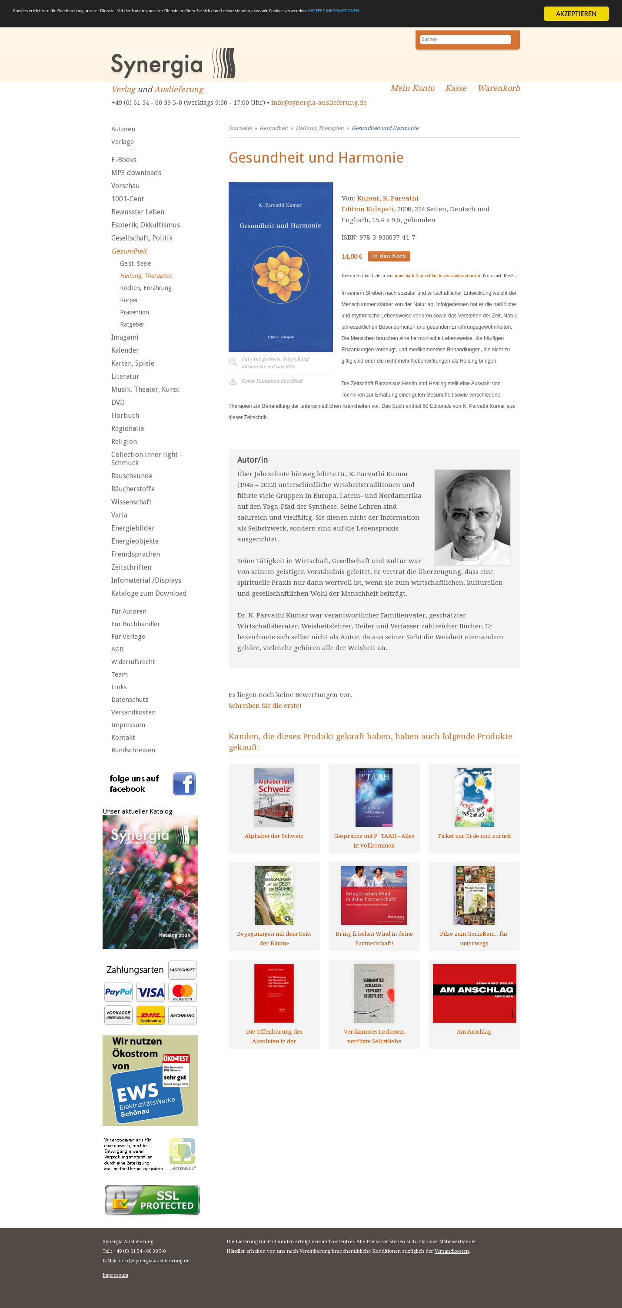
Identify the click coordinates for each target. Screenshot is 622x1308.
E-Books (123, 160)
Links (119, 687)
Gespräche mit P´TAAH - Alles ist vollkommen (374, 841)
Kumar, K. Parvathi (388, 198)
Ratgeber (132, 324)
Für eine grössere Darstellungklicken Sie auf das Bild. (275, 363)
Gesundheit (128, 251)
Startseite (240, 128)
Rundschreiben (133, 750)
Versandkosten (133, 712)
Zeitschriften (131, 567)
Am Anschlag (474, 1031)
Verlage (122, 142)
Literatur (125, 376)
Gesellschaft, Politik (142, 238)
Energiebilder (133, 528)
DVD (118, 402)
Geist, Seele (135, 263)
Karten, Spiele (132, 363)
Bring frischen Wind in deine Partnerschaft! (374, 939)
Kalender (125, 350)
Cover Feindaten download (272, 381)
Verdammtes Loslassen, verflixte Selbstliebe (374, 1036)
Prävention (134, 312)
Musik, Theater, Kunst (145, 389)
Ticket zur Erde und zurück (474, 836)
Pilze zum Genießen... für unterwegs (474, 939)
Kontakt (123, 737)
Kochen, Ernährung (146, 287)
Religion (124, 441)
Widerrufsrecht (133, 662)
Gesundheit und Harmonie (385, 128)
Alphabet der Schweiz (274, 836)
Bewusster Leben (137, 212)
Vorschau (125, 186)
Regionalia (127, 428)
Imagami (125, 337)
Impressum (128, 725)
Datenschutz (129, 700)
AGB (117, 649)
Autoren (123, 129)
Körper (129, 300)
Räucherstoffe (133, 489)
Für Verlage (128, 637)
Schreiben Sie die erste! (265, 706)
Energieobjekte (135, 541)
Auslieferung (178, 89)
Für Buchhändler (135, 624)
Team (119, 674)
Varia (119, 515)
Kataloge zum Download (149, 593)
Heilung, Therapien (145, 275)
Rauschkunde (132, 476)
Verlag (123, 89)
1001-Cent (127, 199)
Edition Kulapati (368, 209)
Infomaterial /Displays (146, 580)
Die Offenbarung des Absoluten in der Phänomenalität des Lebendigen (274, 1036)
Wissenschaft (131, 502)
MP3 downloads (136, 173)
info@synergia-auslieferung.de (319, 102)
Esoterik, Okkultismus (145, 225)
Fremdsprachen (135, 554)
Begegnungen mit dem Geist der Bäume (274, 939)
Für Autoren (128, 611)
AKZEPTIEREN (576, 13)
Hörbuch (125, 415)
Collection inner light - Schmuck (146, 458)
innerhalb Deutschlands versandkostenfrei (437, 275)
